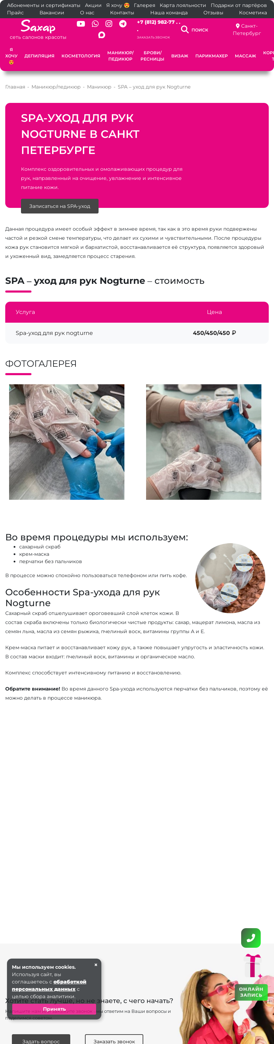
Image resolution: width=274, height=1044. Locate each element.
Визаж (179, 55)
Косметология (81, 55)
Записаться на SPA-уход (59, 206)
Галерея (144, 5)
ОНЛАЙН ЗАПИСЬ (251, 991)
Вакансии (51, 12)
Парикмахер (211, 55)
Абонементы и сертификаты (43, 5)
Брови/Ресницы (152, 56)
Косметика (253, 12)
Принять (54, 1009)
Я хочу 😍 (118, 5)
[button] (128, 506)
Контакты (122, 12)
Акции (93, 5)
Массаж (245, 55)
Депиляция (39, 55)
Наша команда (169, 12)
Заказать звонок (153, 37)
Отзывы (213, 12)
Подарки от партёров (239, 5)
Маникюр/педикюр (120, 56)
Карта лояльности (183, 5)
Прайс (15, 12)
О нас (87, 12)
